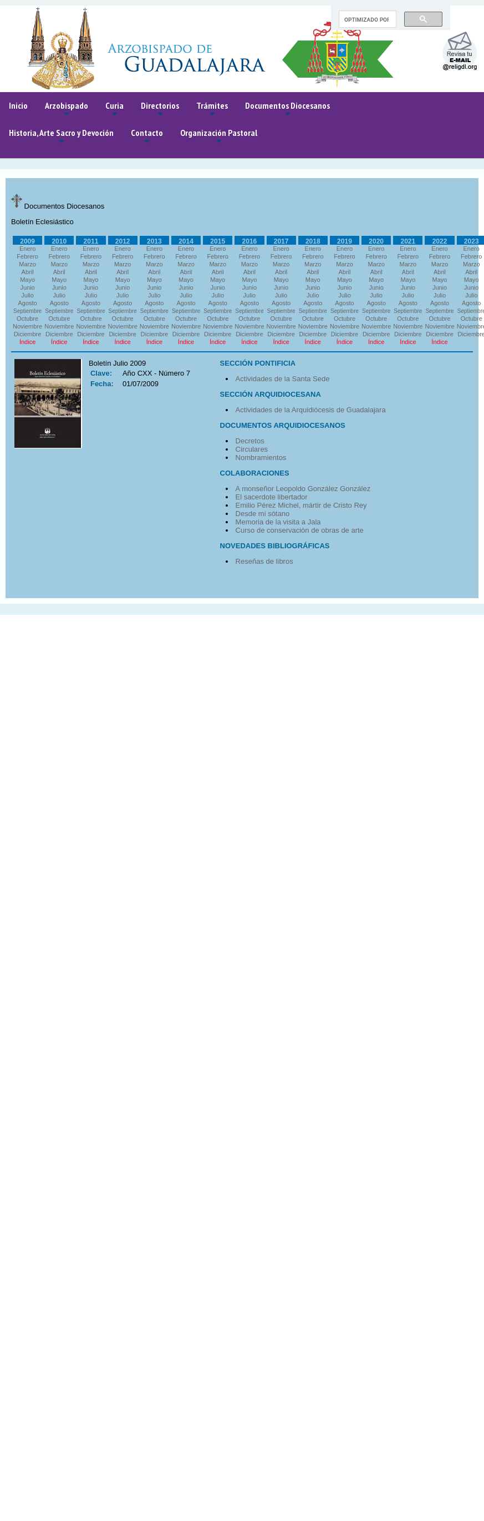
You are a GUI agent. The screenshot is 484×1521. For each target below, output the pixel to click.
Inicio (18, 105)
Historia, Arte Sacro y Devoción (61, 136)
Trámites (212, 109)
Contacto (147, 136)
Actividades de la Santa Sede (283, 379)
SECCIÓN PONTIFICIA (258, 363)
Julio (27, 295)
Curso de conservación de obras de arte (300, 530)
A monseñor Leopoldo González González (303, 488)
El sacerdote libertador (272, 497)
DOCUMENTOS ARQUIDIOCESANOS (282, 425)
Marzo (27, 264)
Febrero (27, 256)
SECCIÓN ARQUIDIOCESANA (270, 394)
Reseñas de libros (264, 561)
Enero (27, 248)
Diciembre (28, 334)
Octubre (27, 318)
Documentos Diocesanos (287, 109)
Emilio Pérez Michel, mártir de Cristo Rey (301, 505)
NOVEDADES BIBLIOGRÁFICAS (275, 546)
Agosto (27, 303)
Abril (28, 272)
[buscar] (366, 19)
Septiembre (27, 311)
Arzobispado (66, 109)
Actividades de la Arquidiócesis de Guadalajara (311, 410)
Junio (27, 287)
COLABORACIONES (254, 473)
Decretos (250, 441)
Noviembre (27, 326)
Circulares (252, 449)
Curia (114, 109)
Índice (27, 341)
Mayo (27, 279)
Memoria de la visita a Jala (278, 522)
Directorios (160, 109)
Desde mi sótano (263, 513)
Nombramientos (261, 457)
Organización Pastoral (218, 136)
